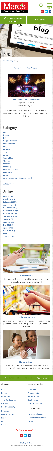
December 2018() (10, 207)
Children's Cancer (10, 169)
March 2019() (9, 199)
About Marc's (34, 408)
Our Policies (33, 400)
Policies (30, 443)
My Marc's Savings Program (14, 19)
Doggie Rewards (10, 141)
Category (17, 68)
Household (5, 411)
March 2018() (9, 230)
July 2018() (8, 219)
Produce (6, 149)
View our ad (42, 378)
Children (6, 161)
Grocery (4, 403)
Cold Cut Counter (8, 400)
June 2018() (8, 222)
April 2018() (8, 228)
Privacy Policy (34, 393)
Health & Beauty (8, 407)
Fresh (5, 155)
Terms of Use (33, 396)
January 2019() (10, 205)
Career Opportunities (37, 417)
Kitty (5, 146)
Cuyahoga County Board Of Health (17, 178)
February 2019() (10, 202)
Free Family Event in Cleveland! (26, 99)
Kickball (6, 163)
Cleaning (7, 166)
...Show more (8, 184)
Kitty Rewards (9, 143)
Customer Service (35, 384)
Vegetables (8, 158)
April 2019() (8, 196)
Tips (5, 152)
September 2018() (11, 216)
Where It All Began (36, 414)
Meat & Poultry (7, 414)
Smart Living (8, 60)
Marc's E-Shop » (26, 361)
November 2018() (10, 210)
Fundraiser (7, 172)
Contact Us (32, 389)
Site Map (23, 443)
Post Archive (32, 68)
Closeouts (5, 396)
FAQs (30, 421)
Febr (5, 233)
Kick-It (6, 175)
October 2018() (10, 213)
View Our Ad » (26, 275)
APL (4, 132)
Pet (4, 138)
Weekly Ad (41, 20)
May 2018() (8, 225)
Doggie (6, 135)
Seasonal (5, 425)
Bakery (4, 393)
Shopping (5, 384)
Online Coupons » (27, 317)
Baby (3, 389)
